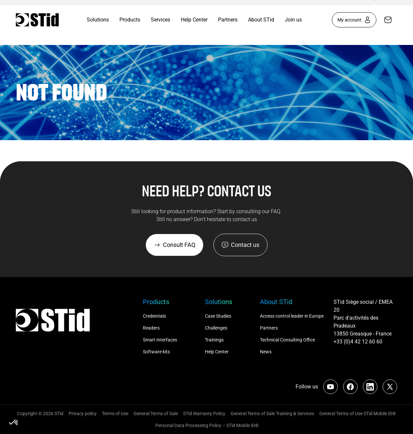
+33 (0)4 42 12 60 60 (358, 341)
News (265, 351)
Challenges (216, 328)
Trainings (214, 339)
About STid (261, 20)
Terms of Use (115, 413)
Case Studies (218, 316)
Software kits (156, 351)
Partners (228, 20)
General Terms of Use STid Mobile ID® (357, 413)
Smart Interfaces (160, 339)
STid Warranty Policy (204, 413)
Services (160, 20)
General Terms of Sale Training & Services (272, 413)
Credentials (154, 316)
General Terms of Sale (156, 413)
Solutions (98, 20)
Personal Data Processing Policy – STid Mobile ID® (206, 425)
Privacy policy (83, 413)
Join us (293, 20)
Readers (151, 328)
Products (129, 20)
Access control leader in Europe (292, 316)
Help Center (194, 20)
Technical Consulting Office (288, 339)
